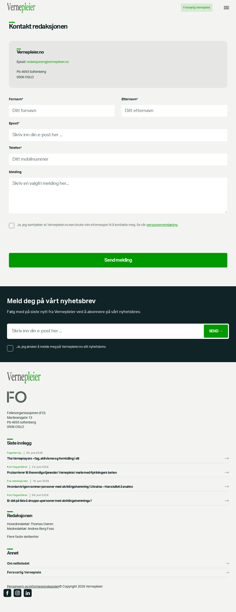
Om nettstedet (18, 563)
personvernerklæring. (162, 225)
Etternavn (130, 99)
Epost (14, 123)
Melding (15, 172)
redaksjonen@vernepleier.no (48, 62)
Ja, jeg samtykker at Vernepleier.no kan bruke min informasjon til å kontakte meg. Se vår (97, 225)
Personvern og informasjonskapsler (33, 586)
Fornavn (16, 99)
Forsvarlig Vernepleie (196, 7)
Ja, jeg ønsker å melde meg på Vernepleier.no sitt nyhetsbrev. (61, 347)
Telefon (15, 148)
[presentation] (44, 240)
